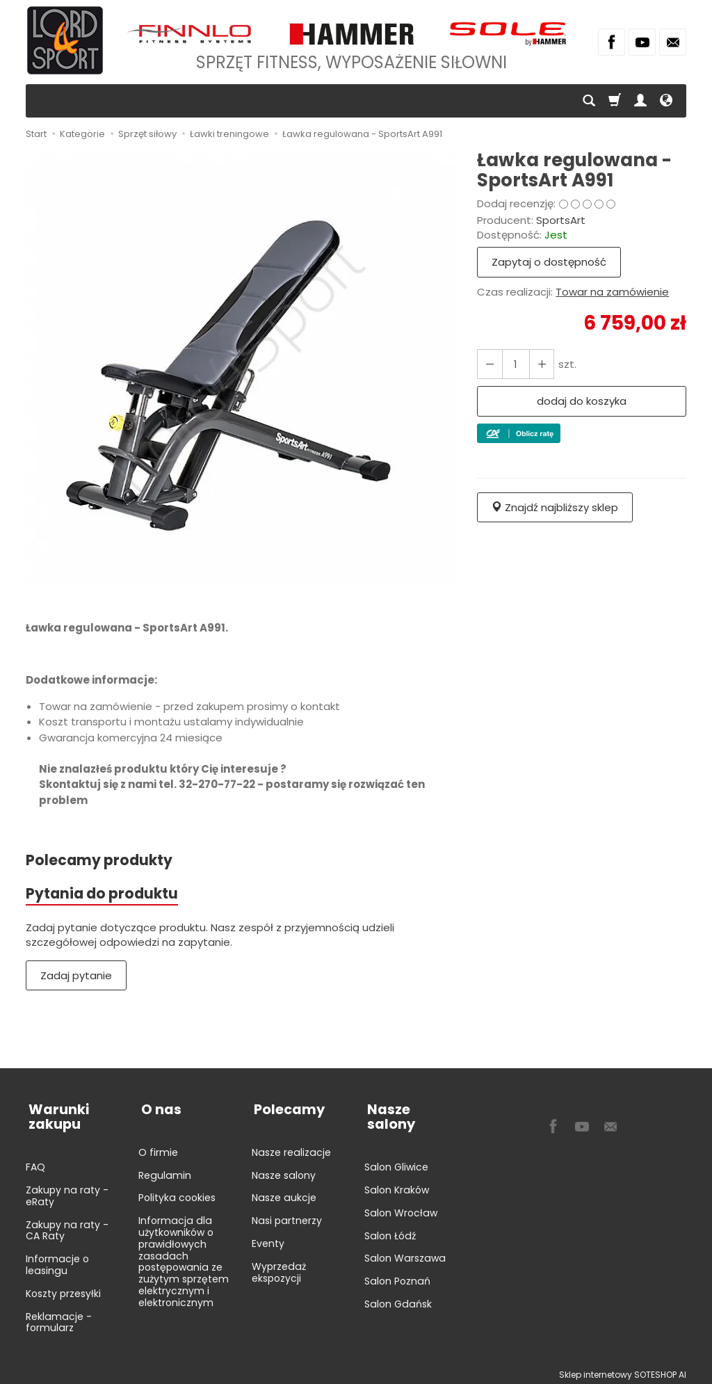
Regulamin (164, 1170)
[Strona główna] (65, 40)
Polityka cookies (177, 1193)
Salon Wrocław (400, 1193)
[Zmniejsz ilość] (539, 364)
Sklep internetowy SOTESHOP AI (622, 1370)
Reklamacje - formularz (59, 1317)
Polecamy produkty (100, 861)
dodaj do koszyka (581, 401)
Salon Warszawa (405, 1239)
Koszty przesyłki (63, 1289)
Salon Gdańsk (398, 1285)
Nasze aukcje (284, 1193)
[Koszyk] (614, 101)
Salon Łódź (390, 1216)
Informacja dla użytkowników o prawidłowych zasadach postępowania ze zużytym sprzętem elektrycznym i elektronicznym (183, 1257)
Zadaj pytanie (76, 976)
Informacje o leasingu (57, 1260)
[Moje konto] (640, 101)
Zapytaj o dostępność (549, 262)
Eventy (268, 1239)
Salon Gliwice (396, 1147)
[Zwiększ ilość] (489, 364)
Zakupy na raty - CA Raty (67, 1226)
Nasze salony (284, 1170)
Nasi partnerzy (287, 1216)
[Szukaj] (589, 101)
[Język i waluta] (666, 101)
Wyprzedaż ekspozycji (279, 1267)
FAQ (35, 1162)
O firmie (158, 1147)
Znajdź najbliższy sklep (555, 507)
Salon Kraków (396, 1170)
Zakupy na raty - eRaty (67, 1191)
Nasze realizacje (291, 1147)
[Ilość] (514, 364)
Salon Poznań (397, 1262)
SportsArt (560, 220)
